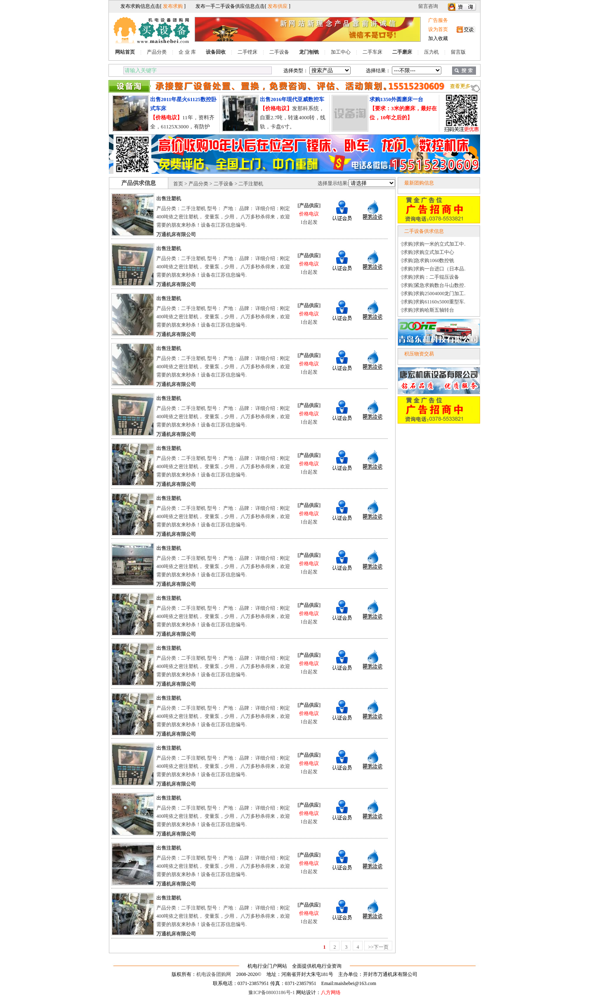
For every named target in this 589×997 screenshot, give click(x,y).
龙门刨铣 (309, 52)
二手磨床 (402, 52)
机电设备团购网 (213, 974)
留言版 (458, 52)
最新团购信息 (419, 183)
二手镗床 (247, 52)
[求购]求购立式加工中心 (428, 252)
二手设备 (279, 52)
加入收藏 (438, 38)
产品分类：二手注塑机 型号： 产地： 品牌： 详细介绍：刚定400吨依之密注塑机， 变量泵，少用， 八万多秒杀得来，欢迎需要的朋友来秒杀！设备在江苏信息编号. (223, 217)
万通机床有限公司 (176, 234)
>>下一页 (378, 947)
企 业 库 (187, 52)
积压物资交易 (419, 354)
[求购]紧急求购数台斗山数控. (434, 285)
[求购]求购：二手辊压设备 (430, 277)
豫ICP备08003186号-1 (271, 992)
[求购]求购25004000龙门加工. (434, 293)
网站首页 (125, 52)
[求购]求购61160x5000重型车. (434, 302)
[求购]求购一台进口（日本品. (434, 269)
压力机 (431, 52)
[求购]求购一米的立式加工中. (434, 244)
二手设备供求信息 (424, 231)
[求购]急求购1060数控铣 (428, 260)
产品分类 (157, 52)
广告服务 (438, 20)
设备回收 (216, 52)
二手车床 (372, 52)
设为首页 (438, 29)
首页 (178, 184)
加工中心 (341, 52)
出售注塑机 (168, 198)
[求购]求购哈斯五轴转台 (428, 310)
